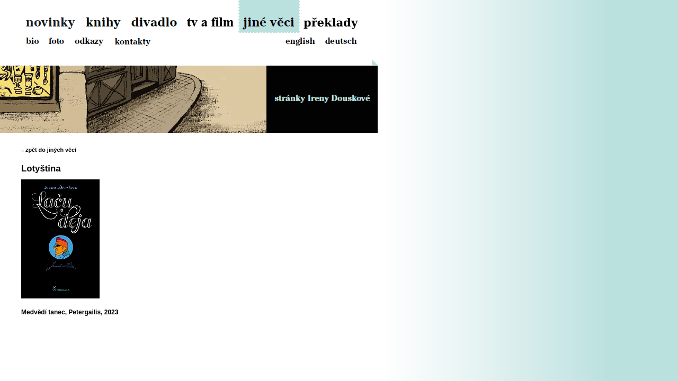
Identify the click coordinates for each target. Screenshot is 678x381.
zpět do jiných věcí (50, 150)
